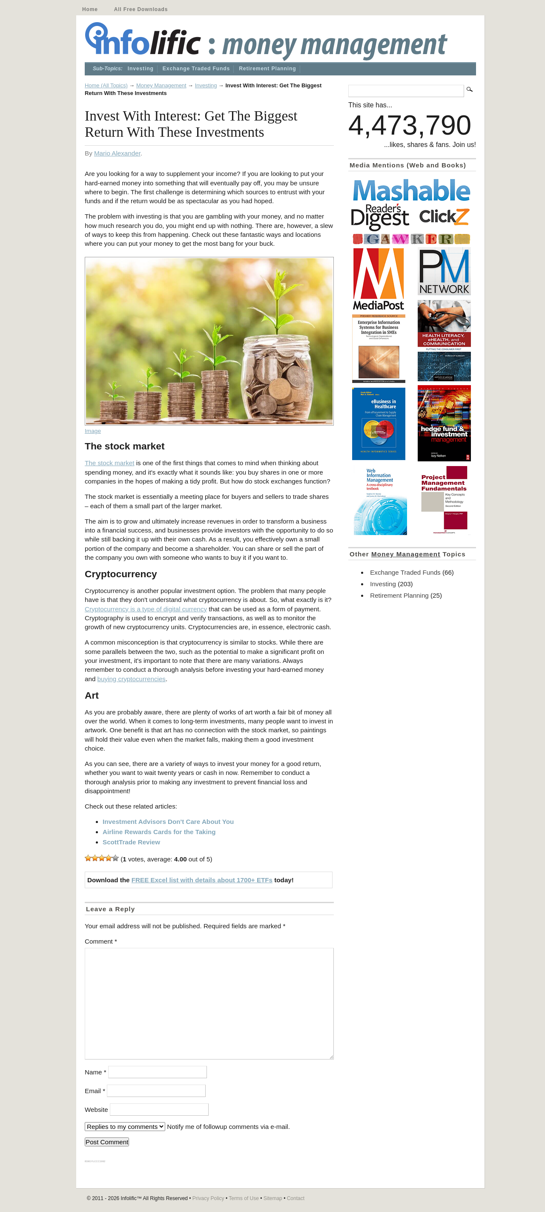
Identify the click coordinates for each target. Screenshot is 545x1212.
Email (95, 1090)
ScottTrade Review (131, 842)
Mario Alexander (117, 153)
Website (96, 1109)
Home (90, 9)
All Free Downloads (141, 9)
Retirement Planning (267, 69)
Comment (101, 941)
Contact (295, 1198)
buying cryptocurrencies (132, 678)
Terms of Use (244, 1198)
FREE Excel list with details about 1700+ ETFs (202, 880)
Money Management (161, 85)
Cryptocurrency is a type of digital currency (146, 609)
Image (93, 431)
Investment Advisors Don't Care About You (168, 821)
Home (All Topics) (106, 85)
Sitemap (273, 1198)
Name (95, 1072)
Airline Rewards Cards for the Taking (159, 831)
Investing (141, 69)
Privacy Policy (208, 1198)
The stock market (109, 462)
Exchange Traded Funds (196, 69)
